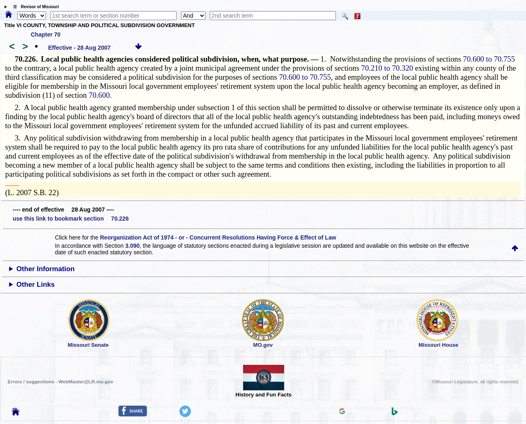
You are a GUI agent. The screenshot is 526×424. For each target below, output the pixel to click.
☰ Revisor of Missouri (34, 7)
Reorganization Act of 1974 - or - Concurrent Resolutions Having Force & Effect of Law (218, 237)
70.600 (99, 95)
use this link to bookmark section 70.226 (71, 218)
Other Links (35, 284)
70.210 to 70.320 (387, 68)
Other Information (45, 269)
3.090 (132, 245)
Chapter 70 (45, 34)
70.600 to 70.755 (489, 59)
